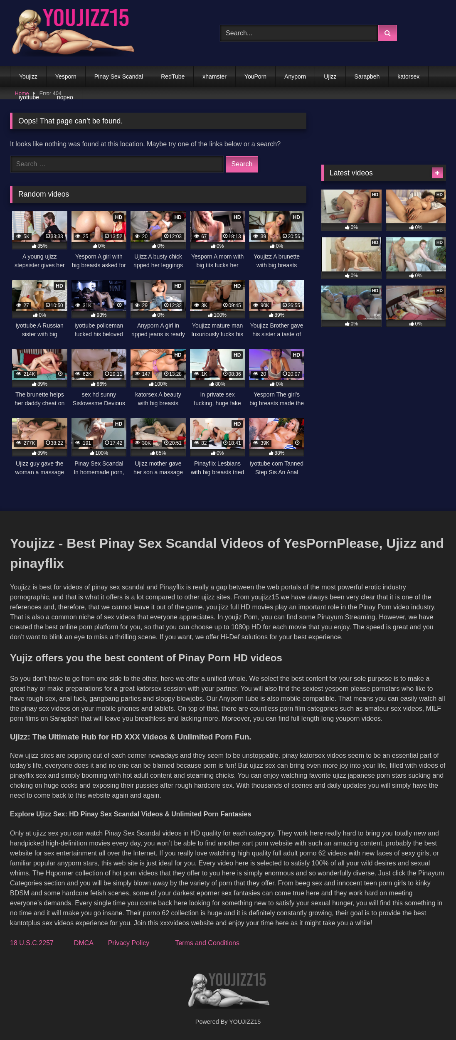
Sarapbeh (367, 76)
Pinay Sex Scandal (118, 76)
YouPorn (255, 76)
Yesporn (65, 76)
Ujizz (330, 76)
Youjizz (28, 76)
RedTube (173, 76)
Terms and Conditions (207, 942)
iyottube (29, 97)
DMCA (83, 942)
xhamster (214, 76)
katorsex (408, 76)
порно (65, 97)
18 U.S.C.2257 (32, 942)
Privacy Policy (129, 942)
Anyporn (295, 76)
